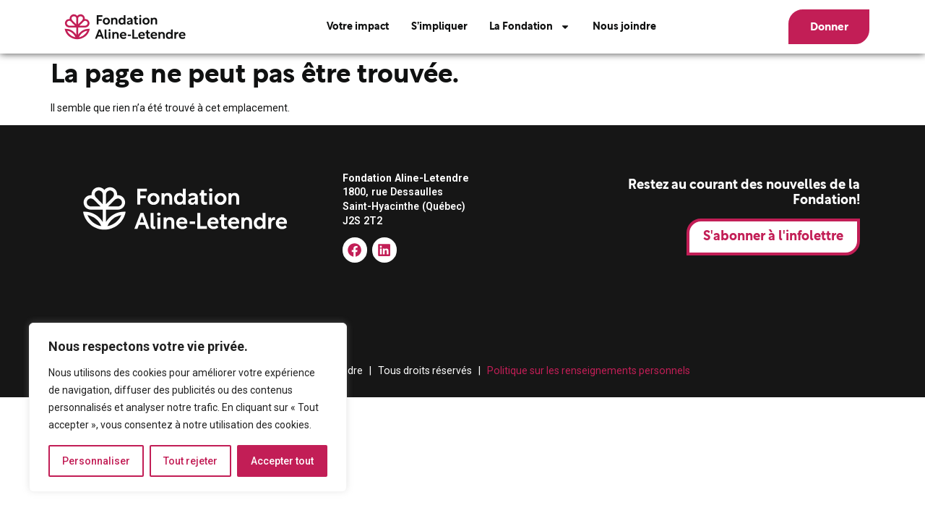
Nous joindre (624, 27)
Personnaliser (96, 461)
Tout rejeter (190, 461)
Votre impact (358, 27)
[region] (188, 407)
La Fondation (529, 26)
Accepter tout (282, 461)
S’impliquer (439, 27)
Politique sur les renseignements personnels (588, 370)
